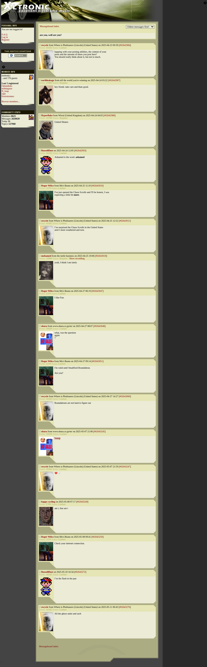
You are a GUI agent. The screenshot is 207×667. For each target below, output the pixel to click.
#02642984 (125, 45)
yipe (4, 93)
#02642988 (109, 115)
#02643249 (82, 501)
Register (5, 39)
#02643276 (124, 607)
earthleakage (47, 80)
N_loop (5, 91)
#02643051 (97, 361)
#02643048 (99, 326)
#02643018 (101, 256)
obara (44, 326)
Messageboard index (49, 26)
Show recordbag (77, 258)
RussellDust (47, 150)
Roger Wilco (47, 185)
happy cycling (48, 501)
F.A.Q (4, 34)
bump (57, 438)
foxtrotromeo (8, 96)
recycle (44, 45)
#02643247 (125, 466)
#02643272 (80, 572)
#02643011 (125, 220)
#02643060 (125, 396)
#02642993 (80, 150)
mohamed (46, 256)
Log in (5, 37)
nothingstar (7, 88)
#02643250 (97, 536)
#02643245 (99, 431)
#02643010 (97, 185)
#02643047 (97, 291)
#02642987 (114, 80)
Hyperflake (47, 115)
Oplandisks (7, 86)
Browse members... (11, 101)
